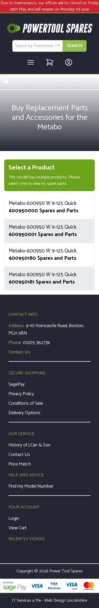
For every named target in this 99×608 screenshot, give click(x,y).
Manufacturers (41, 82)
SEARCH (74, 45)
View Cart (17, 528)
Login (13, 518)
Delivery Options (24, 413)
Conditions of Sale (25, 403)
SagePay (16, 384)
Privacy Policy (21, 394)
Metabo (67, 82)
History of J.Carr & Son (29, 445)
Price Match (19, 464)
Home (13, 82)
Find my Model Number (30, 486)
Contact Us (19, 352)
